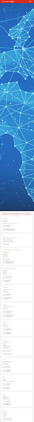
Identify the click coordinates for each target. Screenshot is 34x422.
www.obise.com (8, 404)
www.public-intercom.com (10, 262)
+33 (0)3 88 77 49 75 (8, 328)
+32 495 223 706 (8, 259)
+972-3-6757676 (8, 366)
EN (31, 1)
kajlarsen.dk (7, 298)
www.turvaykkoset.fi (9, 316)
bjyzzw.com (7, 244)
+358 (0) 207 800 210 (8, 311)
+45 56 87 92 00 (7, 294)
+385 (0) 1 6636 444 (8, 276)
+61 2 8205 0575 (8, 225)
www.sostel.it (8, 388)
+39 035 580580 (7, 383)
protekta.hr (7, 281)
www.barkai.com (8, 371)
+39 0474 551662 (8, 401)
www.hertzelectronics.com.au (10, 230)
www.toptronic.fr (8, 333)
